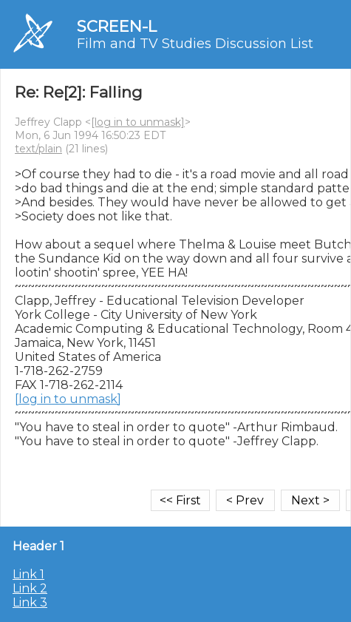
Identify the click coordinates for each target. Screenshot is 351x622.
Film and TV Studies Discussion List (195, 44)
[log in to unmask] (138, 122)
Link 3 (30, 602)
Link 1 (28, 574)
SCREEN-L (117, 26)
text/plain (38, 148)
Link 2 (30, 588)
